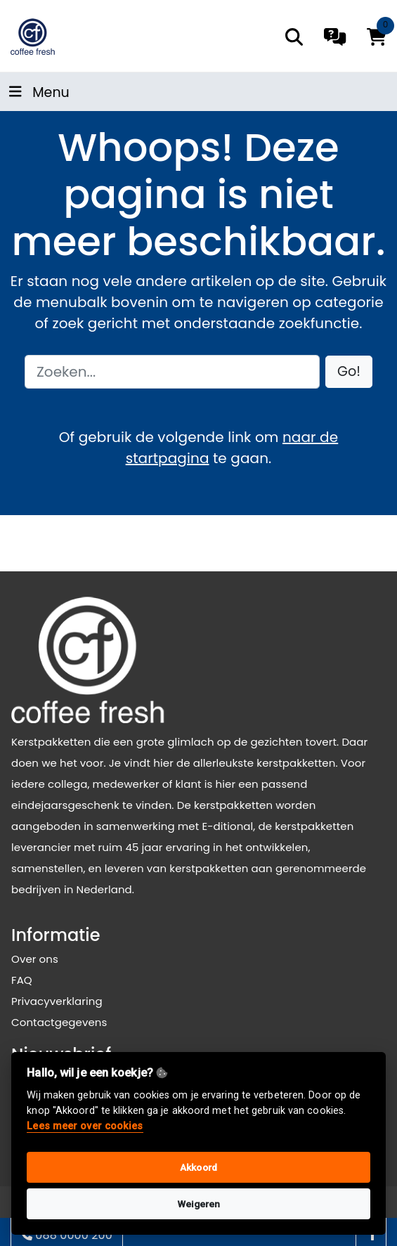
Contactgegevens (59, 1022)
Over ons (34, 959)
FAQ (21, 980)
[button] (348, 372)
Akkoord (198, 1167)
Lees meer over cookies (85, 1126)
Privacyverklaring (57, 1001)
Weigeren (199, 1203)
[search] (294, 37)
